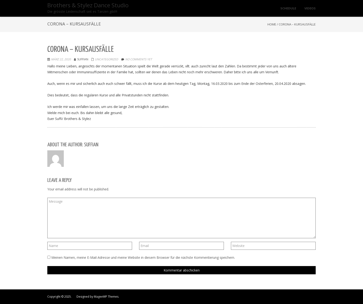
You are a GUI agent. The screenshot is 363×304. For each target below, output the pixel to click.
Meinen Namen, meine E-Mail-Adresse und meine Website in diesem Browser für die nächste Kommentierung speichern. (143, 257)
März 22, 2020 (61, 59)
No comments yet (138, 59)
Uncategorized (106, 59)
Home (271, 24)
